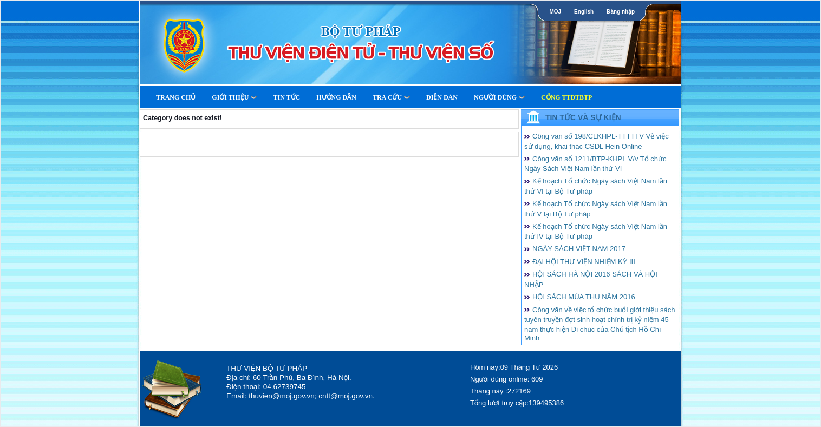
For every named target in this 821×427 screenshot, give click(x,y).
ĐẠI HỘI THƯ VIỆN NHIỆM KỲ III (583, 262)
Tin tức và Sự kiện (583, 117)
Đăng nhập (621, 12)
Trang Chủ (176, 97)
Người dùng (499, 97)
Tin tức (286, 97)
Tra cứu (391, 97)
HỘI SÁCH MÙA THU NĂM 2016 (583, 297)
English (584, 12)
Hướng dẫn (336, 97)
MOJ (555, 12)
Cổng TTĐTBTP (566, 97)
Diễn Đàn (442, 97)
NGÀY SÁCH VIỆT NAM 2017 (578, 249)
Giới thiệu (234, 97)
